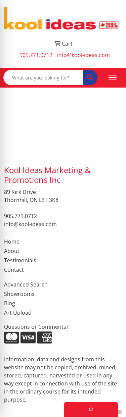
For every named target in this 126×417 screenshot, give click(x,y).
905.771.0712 (35, 55)
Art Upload (18, 312)
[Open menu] (112, 77)
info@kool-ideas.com (83, 55)
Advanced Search (26, 284)
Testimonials (20, 260)
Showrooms (19, 294)
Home (11, 241)
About (11, 251)
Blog (9, 303)
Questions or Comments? (36, 326)
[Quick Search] (43, 77)
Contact (14, 269)
